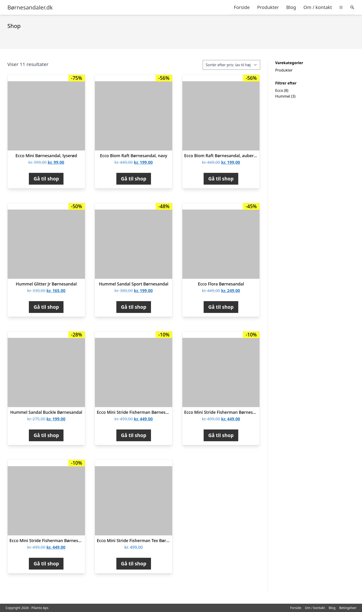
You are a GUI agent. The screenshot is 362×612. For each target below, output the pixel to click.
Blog (291, 7)
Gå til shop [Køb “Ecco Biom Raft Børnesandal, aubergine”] (221, 178)
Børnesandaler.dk (30, 7)
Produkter (268, 7)
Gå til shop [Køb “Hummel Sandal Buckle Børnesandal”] (46, 435)
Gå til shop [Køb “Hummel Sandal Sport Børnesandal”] (133, 307)
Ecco (279, 90)
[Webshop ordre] (231, 65)
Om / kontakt (317, 7)
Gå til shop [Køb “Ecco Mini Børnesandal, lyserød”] (46, 178)
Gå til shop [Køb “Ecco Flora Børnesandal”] (221, 307)
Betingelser (347, 608)
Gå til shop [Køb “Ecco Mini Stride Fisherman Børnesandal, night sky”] (46, 563)
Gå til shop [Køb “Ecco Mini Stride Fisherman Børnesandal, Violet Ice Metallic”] (133, 435)
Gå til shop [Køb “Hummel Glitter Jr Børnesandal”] (46, 307)
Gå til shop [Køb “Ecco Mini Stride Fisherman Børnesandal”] (221, 435)
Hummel (282, 96)
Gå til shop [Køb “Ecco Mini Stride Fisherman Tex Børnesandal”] (133, 563)
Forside (242, 7)
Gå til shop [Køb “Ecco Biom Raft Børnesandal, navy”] (133, 178)
